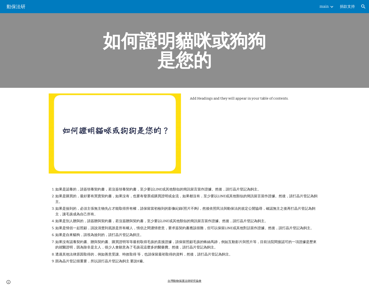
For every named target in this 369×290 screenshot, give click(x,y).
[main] (184, 50)
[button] (363, 6)
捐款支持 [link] (347, 6)
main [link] (324, 6)
